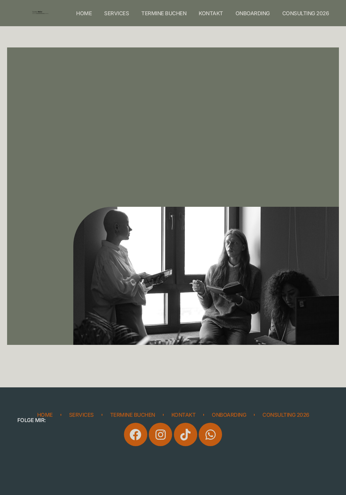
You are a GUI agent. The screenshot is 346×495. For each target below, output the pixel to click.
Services (116, 13)
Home (84, 13)
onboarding (253, 13)
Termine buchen (163, 13)
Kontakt (211, 13)
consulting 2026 (305, 13)
